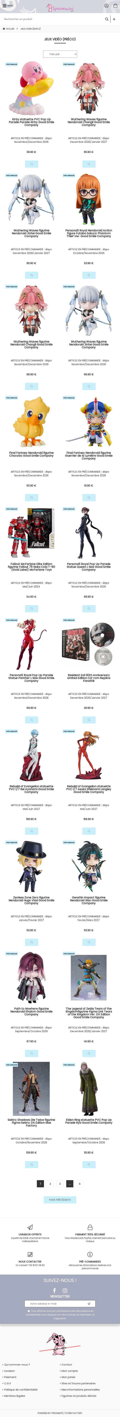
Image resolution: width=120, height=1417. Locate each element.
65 (88, 152)
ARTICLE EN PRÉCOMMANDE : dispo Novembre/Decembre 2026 (31, 140)
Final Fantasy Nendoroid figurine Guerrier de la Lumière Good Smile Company (89, 456)
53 (88, 263)
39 (31, 152)
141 (89, 1041)
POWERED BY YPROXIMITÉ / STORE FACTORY (60, 1413)
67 (31, 1041)
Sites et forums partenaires (79, 1383)
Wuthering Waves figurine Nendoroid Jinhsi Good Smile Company (31, 233)
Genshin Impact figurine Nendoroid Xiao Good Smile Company (89, 900)
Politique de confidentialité (21, 1389)
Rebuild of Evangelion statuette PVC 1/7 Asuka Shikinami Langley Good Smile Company (88, 789)
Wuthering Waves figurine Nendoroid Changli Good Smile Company (89, 122)
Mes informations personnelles (81, 1389)
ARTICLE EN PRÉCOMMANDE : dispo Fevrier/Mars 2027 (88, 918)
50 (31, 485)
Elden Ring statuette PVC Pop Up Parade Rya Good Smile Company (88, 1122)
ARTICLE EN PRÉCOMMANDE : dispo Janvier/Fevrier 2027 (31, 918)
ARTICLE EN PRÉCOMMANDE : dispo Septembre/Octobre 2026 (31, 1029)
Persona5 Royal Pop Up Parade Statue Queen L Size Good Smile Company (89, 567)
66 (31, 374)
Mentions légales (14, 1396)
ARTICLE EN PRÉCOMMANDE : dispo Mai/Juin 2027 (31, 807)
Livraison (9, 1371)
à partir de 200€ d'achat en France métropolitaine (30, 1234)
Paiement (10, 1377)
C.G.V (7, 1383)
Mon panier (68, 1377)
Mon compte (70, 1371)
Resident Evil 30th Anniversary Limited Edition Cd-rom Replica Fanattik (88, 678)
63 (31, 930)
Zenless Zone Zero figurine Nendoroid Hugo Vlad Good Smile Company (31, 900)
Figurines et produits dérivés (79, 1396)
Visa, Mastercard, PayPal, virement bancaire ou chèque (90, 1234)
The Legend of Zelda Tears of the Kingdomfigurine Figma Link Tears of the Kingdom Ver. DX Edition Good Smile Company (89, 1013)
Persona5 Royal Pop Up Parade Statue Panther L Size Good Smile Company (31, 678)
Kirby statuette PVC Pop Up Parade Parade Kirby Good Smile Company (31, 122)
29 (88, 708)
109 (31, 1152)
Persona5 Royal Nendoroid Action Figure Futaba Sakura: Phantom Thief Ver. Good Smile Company (88, 233)
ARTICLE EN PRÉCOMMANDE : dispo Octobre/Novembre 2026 (88, 251)
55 (88, 1152)
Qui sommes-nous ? (17, 1364)
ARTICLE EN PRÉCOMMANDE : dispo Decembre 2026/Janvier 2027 (88, 140)
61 (88, 485)
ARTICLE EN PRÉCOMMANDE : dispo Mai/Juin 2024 (31, 584)
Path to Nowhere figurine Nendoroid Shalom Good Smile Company (31, 1011)
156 (31, 819)
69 (89, 597)
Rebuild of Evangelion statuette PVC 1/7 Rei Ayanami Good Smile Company (31, 789)
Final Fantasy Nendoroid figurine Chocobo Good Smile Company (31, 454)
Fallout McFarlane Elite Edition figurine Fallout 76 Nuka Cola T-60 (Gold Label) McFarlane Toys (31, 567)
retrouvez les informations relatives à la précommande (90, 1261)
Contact (67, 1364)
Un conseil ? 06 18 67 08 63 (30, 1259)
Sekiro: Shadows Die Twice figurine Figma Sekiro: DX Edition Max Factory (31, 1123)
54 (31, 597)
